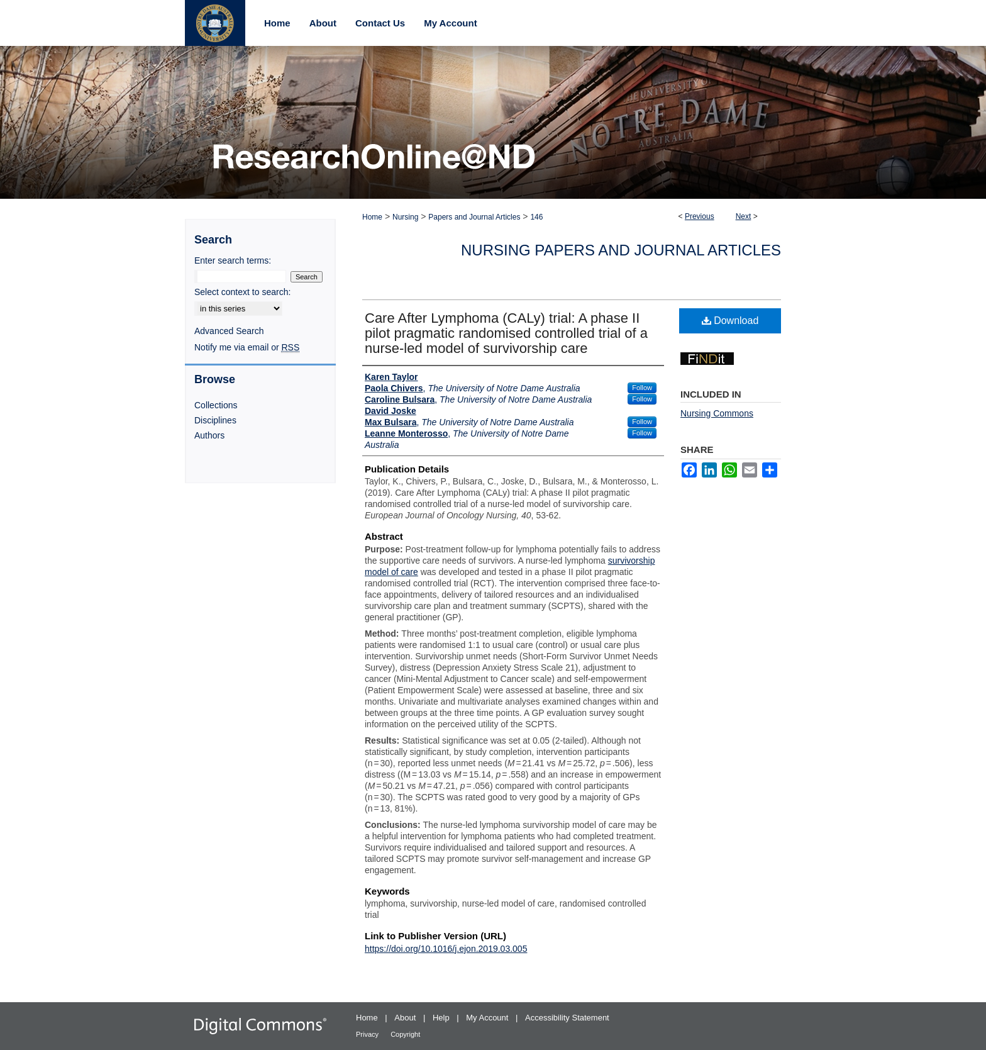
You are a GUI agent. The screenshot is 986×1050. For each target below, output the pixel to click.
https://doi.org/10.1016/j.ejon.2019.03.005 (446, 949)
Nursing (405, 217)
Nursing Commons (716, 413)
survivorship (631, 561)
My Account (488, 1017)
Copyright (405, 1034)
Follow (642, 387)
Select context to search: (242, 292)
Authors (209, 435)
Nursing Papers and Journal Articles (621, 250)
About (406, 1017)
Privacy (368, 1034)
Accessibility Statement (567, 1017)
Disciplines (215, 420)
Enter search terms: (232, 260)
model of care (391, 572)
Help (442, 1017)
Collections (215, 405)
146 (536, 217)
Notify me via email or (246, 347)
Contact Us (380, 23)
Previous (699, 216)
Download (730, 320)
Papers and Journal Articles (474, 217)
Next (743, 216)
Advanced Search (229, 331)
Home (372, 217)
